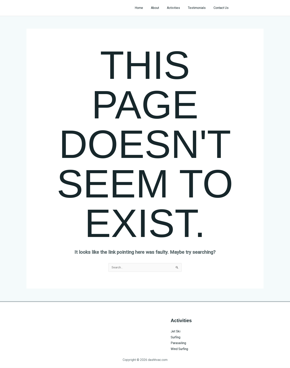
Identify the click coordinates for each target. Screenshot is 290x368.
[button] (250, 8)
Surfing (175, 337)
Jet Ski (175, 331)
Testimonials (199, 8)
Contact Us (221, 8)
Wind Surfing (179, 349)
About (160, 8)
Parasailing (178, 343)
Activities (177, 8)
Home (146, 8)
